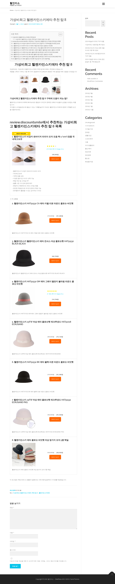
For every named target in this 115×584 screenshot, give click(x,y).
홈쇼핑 (87, 158)
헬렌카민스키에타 (44, 493)
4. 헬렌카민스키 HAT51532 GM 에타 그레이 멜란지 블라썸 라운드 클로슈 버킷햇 (36, 50)
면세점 (87, 132)
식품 (86, 142)
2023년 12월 (89, 110)
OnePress (58, 579)
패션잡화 (12, 490)
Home (11, 10)
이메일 (13, 541)
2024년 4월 (89, 97)
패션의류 (88, 152)
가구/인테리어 (89, 126)
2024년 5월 (89, 93)
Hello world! (91, 79)
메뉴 (103, 4)
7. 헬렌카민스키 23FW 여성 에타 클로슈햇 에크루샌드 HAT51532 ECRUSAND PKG (36, 56)
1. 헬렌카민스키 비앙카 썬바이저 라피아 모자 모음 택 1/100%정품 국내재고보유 (36, 43)
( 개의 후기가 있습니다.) (55, 149)
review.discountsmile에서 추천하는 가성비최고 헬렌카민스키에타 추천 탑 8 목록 (36, 41)
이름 (12, 533)
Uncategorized (90, 122)
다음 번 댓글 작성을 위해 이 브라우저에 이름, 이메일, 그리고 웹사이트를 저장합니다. (38, 561)
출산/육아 (88, 149)
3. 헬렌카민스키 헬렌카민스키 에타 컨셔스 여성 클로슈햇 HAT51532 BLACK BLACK (37, 48)
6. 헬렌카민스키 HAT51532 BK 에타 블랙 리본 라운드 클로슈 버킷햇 (32, 54)
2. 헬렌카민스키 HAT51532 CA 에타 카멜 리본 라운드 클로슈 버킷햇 (32, 46)
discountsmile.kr (36, 24)
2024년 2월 (89, 103)
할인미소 (15, 3)
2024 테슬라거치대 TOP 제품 (94, 41)
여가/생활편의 (89, 145)
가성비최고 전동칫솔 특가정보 (95, 45)
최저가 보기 (55, 159)
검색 (86, 18)
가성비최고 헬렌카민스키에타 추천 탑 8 (24, 37)
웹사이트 (13, 550)
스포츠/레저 (89, 139)
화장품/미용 (89, 162)
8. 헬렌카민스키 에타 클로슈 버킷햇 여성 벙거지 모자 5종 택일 (31, 59)
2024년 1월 (89, 106)
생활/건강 (88, 135)
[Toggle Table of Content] (59, 34)
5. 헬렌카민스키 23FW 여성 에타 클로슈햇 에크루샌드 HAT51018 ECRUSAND (35, 52)
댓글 (12, 507)
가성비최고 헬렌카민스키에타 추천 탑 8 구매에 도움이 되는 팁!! (32, 39)
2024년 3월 (89, 100)
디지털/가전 (89, 129)
